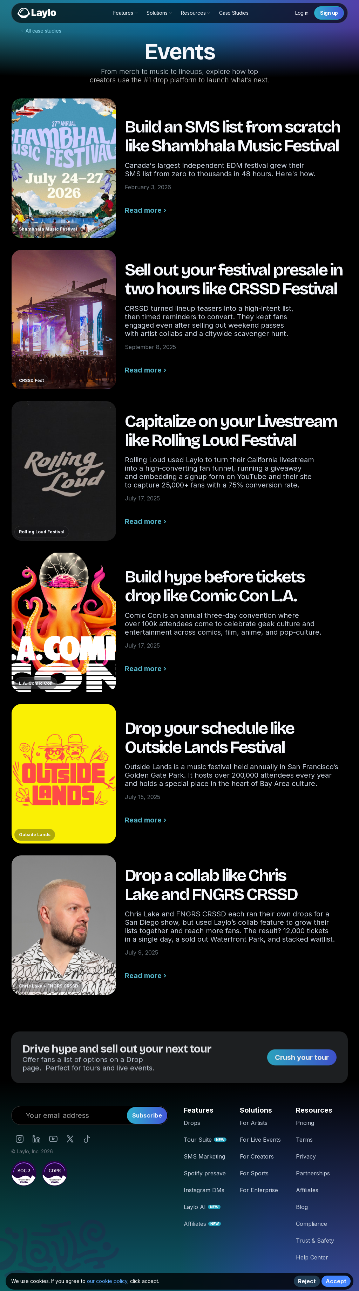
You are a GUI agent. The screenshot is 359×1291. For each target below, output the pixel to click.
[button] (125, 13)
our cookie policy (107, 1281)
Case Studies (233, 13)
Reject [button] (307, 1281)
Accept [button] (336, 1281)
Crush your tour (302, 1062)
